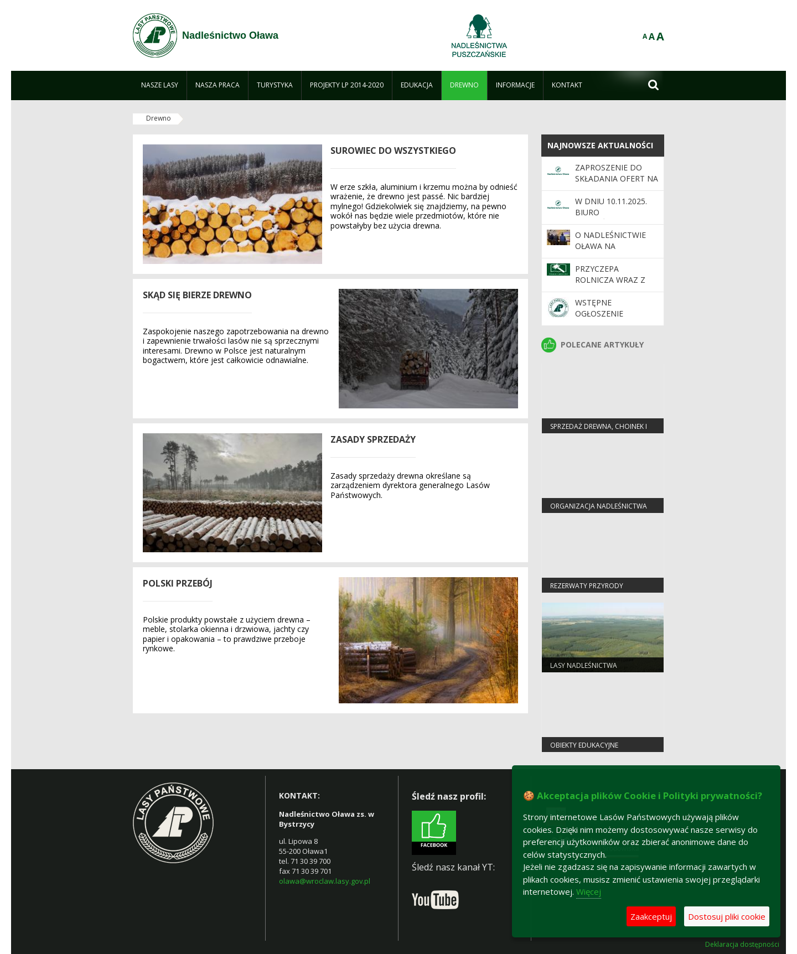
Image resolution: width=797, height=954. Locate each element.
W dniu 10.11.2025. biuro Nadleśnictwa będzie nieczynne (612, 218)
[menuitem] (160, 85)
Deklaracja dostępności (742, 944)
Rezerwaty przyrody (586, 585)
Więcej (588, 891)
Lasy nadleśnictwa (583, 665)
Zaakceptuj (651, 916)
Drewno (158, 118)
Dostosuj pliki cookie (726, 916)
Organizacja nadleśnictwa (598, 506)
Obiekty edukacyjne (584, 745)
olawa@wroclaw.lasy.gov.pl (324, 881)
